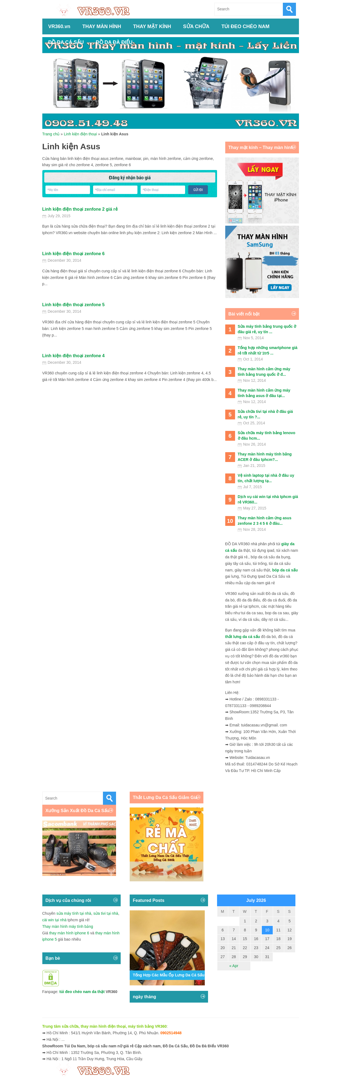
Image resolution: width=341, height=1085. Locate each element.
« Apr (233, 966)
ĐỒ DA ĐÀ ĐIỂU (114, 42)
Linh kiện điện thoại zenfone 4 (73, 355)
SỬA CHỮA (196, 26)
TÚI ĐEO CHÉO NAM (245, 26)
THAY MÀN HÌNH (101, 26)
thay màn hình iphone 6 (69, 933)
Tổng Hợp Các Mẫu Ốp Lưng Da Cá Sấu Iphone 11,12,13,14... (188, 975)
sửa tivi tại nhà (105, 913)
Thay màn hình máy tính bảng (67, 926)
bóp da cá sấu (285, 570)
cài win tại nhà (54, 920)
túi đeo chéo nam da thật (82, 991)
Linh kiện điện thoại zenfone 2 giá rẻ (80, 209)
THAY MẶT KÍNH (152, 26)
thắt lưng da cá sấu (242, 636)
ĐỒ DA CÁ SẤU (66, 42)
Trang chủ (51, 134)
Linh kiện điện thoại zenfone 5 (73, 304)
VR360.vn (59, 26)
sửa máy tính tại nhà (74, 913)
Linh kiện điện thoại (80, 134)
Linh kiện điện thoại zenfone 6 (73, 253)
